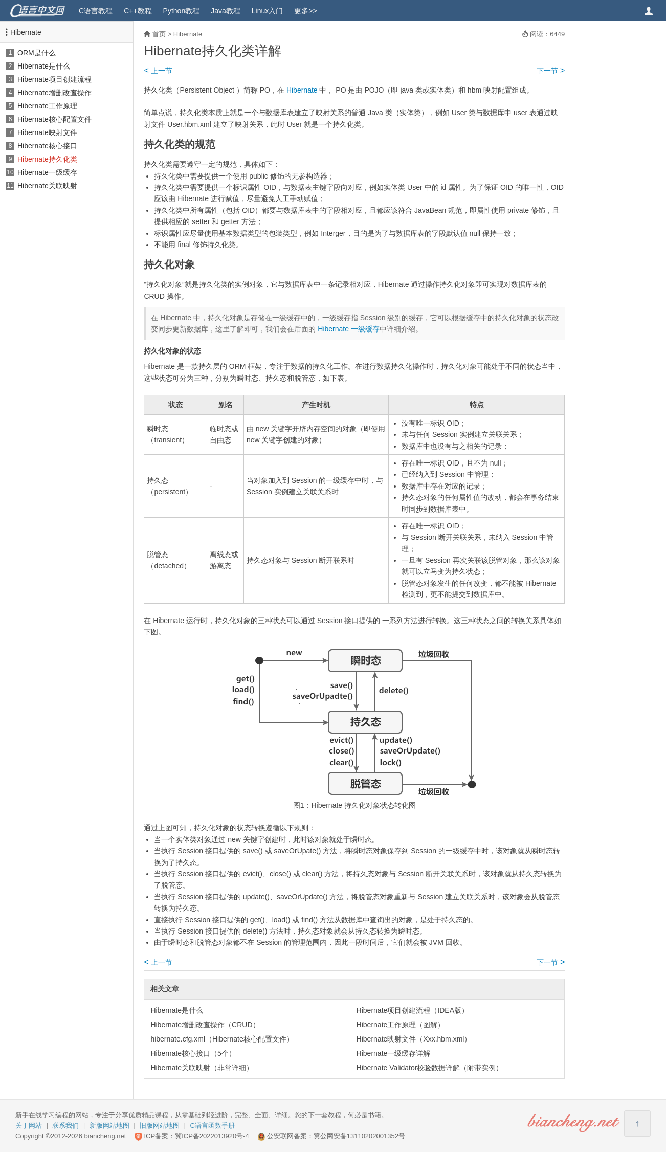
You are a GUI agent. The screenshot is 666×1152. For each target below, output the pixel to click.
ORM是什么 (36, 53)
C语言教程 (96, 11)
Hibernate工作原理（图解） (401, 1025)
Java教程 (225, 11)
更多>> (305, 11)
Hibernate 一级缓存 (349, 329)
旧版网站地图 (160, 1125)
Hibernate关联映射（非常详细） (201, 1068)
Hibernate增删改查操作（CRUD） (204, 1025)
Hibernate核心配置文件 (54, 119)
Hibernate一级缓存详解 (394, 1053)
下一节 (551, 71)
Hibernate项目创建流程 (54, 79)
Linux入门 (267, 11)
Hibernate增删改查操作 (54, 92)
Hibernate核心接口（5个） (193, 1053)
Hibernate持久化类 (47, 159)
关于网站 (28, 1125)
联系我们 (65, 1125)
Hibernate (25, 32)
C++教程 (137, 11)
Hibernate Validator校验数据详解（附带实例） (430, 1068)
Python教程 (181, 11)
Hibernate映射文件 (47, 132)
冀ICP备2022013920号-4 (212, 1136)
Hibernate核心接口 (47, 146)
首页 (159, 34)
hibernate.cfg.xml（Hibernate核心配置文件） (221, 1039)
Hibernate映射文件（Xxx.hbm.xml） (414, 1039)
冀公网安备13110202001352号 (359, 1136)
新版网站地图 (109, 1125)
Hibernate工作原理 (47, 106)
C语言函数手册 (212, 1125)
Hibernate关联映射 (47, 186)
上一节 (158, 71)
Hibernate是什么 (43, 66)
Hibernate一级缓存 (47, 172)
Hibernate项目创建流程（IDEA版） (413, 1010)
